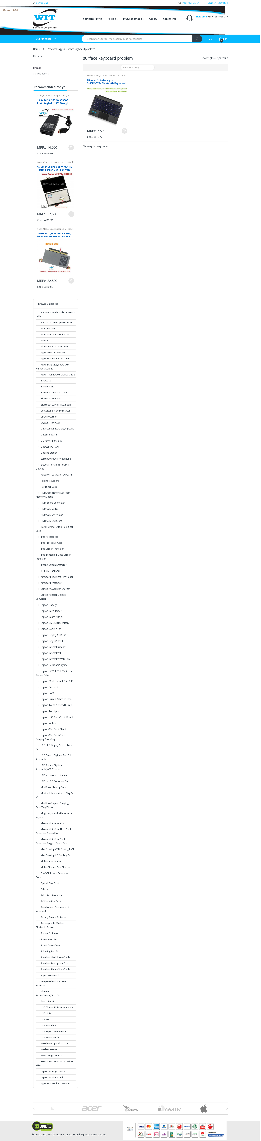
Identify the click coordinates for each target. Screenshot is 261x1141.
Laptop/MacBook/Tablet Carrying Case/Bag (51, 737)
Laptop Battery (46, 604)
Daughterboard (46, 434)
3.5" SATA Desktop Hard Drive (54, 322)
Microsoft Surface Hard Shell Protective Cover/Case (53, 831)
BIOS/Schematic (132, 18)
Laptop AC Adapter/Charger (56, 95)
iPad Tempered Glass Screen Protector (53, 556)
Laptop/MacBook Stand (51, 729)
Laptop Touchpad (47, 711)
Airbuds (42, 340)
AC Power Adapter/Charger (52, 334)
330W (39, 95)
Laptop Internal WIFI (49, 653)
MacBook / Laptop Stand (51, 787)
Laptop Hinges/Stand (49, 641)
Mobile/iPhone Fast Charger (53, 867)
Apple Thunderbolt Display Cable (55, 374)
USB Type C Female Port (51, 1031)
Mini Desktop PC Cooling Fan (53, 855)
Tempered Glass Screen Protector (51, 983)
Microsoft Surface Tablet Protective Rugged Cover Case (52, 841)
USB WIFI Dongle (47, 1037)
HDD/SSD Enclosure (49, 520)
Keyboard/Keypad (95, 75)
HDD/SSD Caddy (47, 508)
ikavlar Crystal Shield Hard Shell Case (54, 528)
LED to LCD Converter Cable (53, 781)
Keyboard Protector (48, 582)
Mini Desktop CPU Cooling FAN (55, 849)
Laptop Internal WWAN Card (53, 659)
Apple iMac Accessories (50, 352)
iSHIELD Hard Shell (48, 570)
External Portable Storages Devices (52, 466)
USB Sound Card (47, 1025)
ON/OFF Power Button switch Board (54, 875)
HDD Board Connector (50, 502)
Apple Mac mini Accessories (53, 358)
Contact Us (169, 18)
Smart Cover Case (48, 945)
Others (42, 889)
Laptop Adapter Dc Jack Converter (51, 596)
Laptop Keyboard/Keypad (52, 664)
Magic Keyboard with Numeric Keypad (54, 815)
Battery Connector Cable (51, 392)
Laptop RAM (45, 693)
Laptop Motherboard (49, 1077)
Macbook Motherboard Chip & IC (54, 795)
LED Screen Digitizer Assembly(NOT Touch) (49, 767)
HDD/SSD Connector (49, 514)
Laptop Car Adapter (48, 610)
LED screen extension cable (53, 775)
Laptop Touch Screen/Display (50, 162)
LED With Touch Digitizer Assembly (55, 163)
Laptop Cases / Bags (49, 616)
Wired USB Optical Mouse (52, 1043)
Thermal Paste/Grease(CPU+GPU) (49, 993)
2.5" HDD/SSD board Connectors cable (56, 314)
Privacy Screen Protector (51, 917)
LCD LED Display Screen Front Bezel (54, 747)
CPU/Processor (46, 416)
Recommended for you (50, 87)
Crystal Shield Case (48, 422)
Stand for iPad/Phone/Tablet (53, 957)
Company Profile (93, 18)
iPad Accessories (47, 536)
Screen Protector (47, 933)
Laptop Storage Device (50, 1071)
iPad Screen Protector (50, 548)
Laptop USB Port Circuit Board (54, 717)
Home (36, 49)
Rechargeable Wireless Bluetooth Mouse (50, 925)
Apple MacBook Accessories (50, 229)
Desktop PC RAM (47, 446)
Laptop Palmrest (47, 687)
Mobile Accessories (48, 861)
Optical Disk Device (48, 883)
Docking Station (46, 452)
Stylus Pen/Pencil (47, 975)
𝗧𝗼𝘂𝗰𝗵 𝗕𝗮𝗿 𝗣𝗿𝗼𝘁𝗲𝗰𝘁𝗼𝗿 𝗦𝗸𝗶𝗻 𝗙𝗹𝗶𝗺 (54, 1063)
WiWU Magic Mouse (49, 1055)
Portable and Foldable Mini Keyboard (52, 909)
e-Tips (112, 18)
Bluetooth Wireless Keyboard (53, 404)
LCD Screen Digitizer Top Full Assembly (53, 757)
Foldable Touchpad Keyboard (54, 474)
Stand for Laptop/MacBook (53, 963)
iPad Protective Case (49, 542)
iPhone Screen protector (51, 564)
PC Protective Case (48, 901)
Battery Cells (45, 386)
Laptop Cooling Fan (48, 628)
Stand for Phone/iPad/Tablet (53, 969)
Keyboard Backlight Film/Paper (54, 576)
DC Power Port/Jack (49, 440)
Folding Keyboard (47, 480)
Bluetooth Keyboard (49, 398)
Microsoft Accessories (115, 75)
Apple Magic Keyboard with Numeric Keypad (52, 366)
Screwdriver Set (46, 939)
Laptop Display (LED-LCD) (52, 635)
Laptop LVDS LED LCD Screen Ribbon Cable (54, 673)
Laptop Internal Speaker (51, 647)
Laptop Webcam (47, 723)
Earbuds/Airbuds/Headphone (53, 458)
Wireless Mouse (46, 1049)
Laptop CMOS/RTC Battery (52, 622)
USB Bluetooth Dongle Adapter (55, 1007)
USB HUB (43, 1013)
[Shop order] (138, 67)
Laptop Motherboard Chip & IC (54, 681)
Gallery (153, 18)
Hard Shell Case (46, 486)
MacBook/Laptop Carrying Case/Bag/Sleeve (52, 805)
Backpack (43, 380)
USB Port (43, 1019)
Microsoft (42, 73)
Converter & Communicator (53, 410)
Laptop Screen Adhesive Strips (54, 699)
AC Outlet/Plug (46, 328)
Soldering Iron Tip (47, 951)
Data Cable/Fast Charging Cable (55, 428)
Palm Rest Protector (49, 895)
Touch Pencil (45, 1001)
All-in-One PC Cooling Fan (52, 346)
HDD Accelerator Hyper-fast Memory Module (53, 494)
